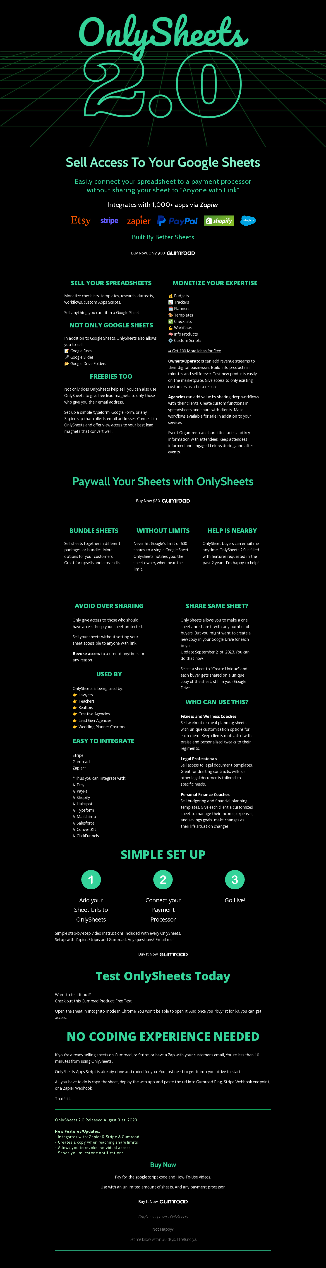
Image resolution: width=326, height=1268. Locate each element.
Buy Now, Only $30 (163, 253)
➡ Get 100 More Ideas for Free (194, 350)
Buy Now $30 (163, 501)
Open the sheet (68, 1011)
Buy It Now (163, 954)
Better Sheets (174, 237)
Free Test (123, 1001)
